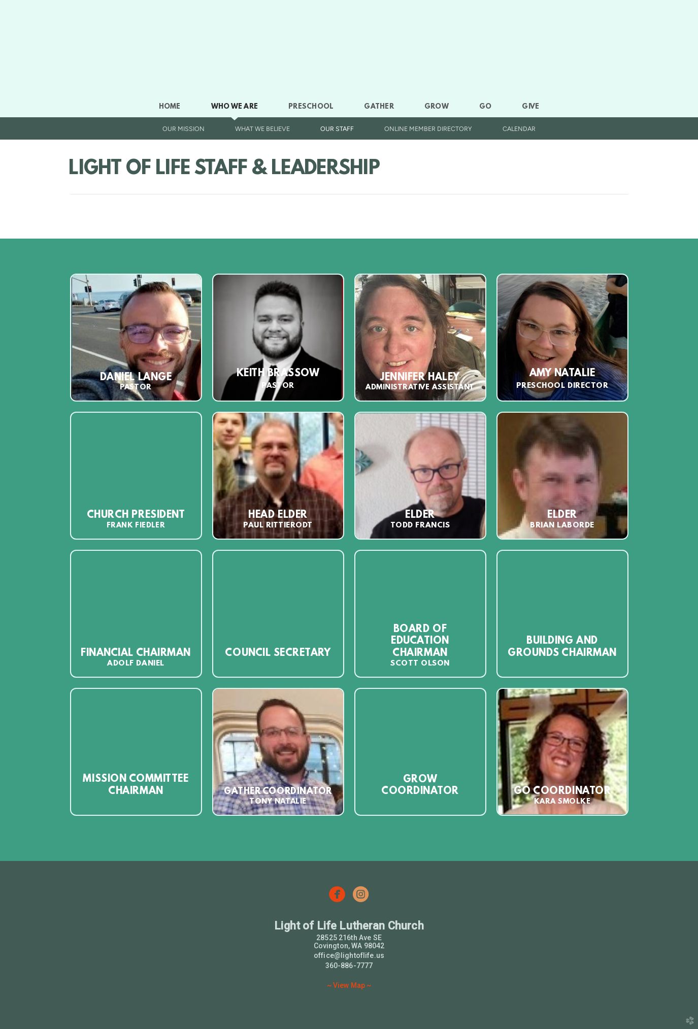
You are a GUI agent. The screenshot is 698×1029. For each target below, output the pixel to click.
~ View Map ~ (349, 985)
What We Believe (262, 128)
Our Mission (183, 128)
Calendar (519, 128)
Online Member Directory (428, 128)
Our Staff (337, 128)
